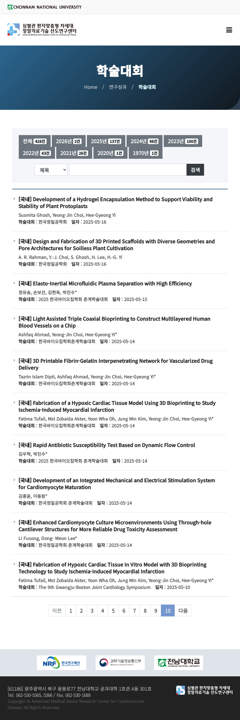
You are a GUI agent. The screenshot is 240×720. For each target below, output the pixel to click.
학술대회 (147, 87)
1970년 (146, 153)
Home (90, 87)
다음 (183, 610)
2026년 (69, 141)
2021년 (74, 153)
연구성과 (118, 87)
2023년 (183, 141)
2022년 (37, 153)
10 (168, 610)
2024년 (145, 141)
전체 (35, 141)
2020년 (110, 153)
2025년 (106, 141)
